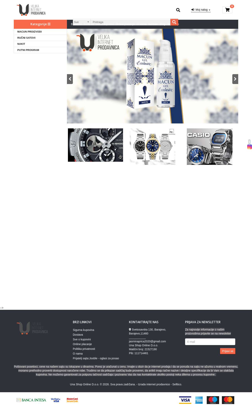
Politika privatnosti (84, 348)
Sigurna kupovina (83, 329)
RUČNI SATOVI (26, 37)
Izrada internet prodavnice (154, 384)
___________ (137, 337)
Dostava (89, 24)
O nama (141, 24)
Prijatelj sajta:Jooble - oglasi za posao (96, 358)
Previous (70, 79)
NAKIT (21, 43)
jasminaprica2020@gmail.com (147, 341)
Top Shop (173, 24)
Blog (162, 24)
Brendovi (76, 24)
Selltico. (177, 384)
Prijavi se (227, 351)
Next (235, 79)
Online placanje (125, 24)
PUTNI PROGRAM (28, 50)
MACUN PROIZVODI (29, 31)
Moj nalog (200, 9)
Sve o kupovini (105, 24)
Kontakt (153, 24)
